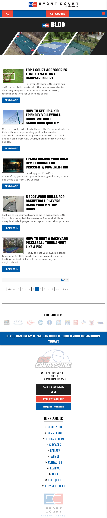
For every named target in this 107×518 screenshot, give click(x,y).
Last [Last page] (64, 289)
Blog (53, 474)
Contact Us (53, 462)
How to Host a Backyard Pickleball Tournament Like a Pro (13, 246)
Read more (11, 100)
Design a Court (53, 439)
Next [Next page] (57, 289)
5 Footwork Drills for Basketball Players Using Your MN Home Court (13, 204)
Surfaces (53, 445)
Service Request (53, 486)
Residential (53, 427)
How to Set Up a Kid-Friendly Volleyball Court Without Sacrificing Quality (13, 117)
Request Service (53, 407)
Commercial (54, 433)
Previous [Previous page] (12, 289)
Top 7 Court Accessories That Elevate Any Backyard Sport (13, 76)
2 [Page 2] (22, 289)
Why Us (53, 457)
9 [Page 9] (48, 289)
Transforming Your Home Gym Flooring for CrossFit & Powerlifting (13, 165)
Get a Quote (57, 14)
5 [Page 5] (33, 289)
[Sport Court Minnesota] (53, 7)
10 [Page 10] (52, 289)
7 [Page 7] (40, 289)
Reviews (53, 468)
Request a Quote (53, 399)
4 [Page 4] (29, 289)
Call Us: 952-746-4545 (53, 390)
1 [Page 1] (18, 289)
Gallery (53, 451)
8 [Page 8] (44, 289)
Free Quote (53, 480)
